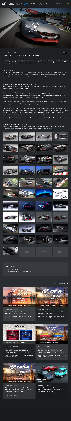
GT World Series (8, 309)
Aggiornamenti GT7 (41, 385)
